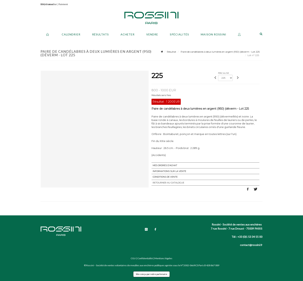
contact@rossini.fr (251, 245)
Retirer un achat (49, 4)
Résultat (171, 51)
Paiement (63, 4)
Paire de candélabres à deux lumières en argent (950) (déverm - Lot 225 (220, 51)
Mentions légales (163, 258)
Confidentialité (145, 258)
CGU (133, 258)
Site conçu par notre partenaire (151, 274)
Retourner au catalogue (168, 182)
